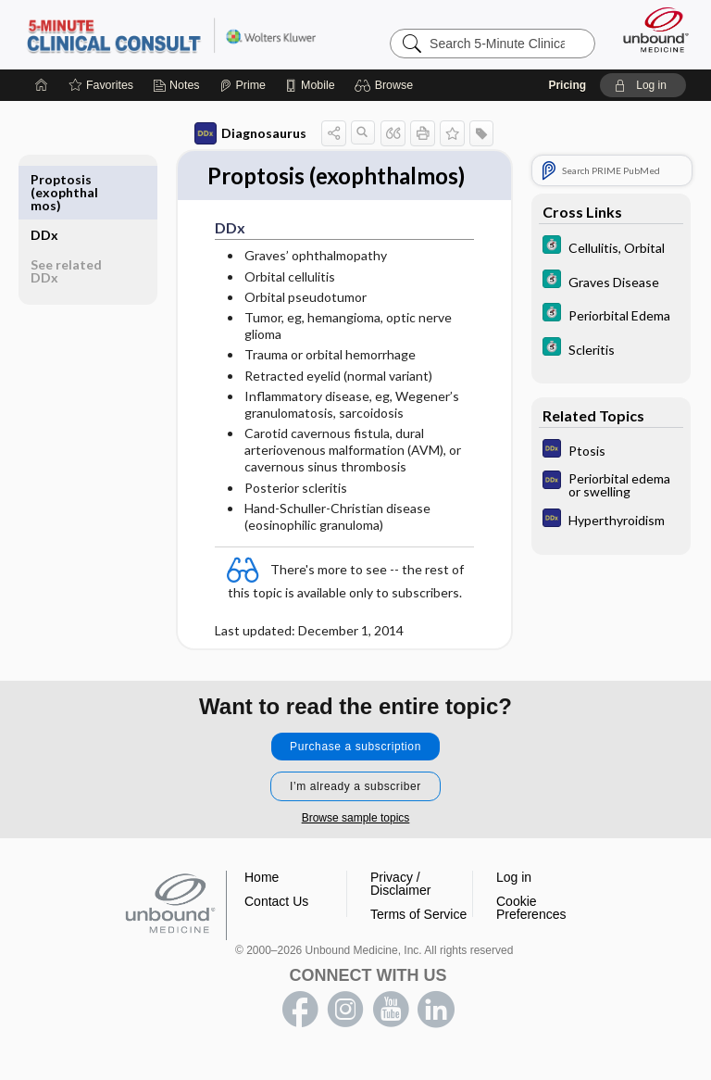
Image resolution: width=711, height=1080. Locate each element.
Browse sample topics (356, 838)
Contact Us (276, 921)
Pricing (567, 85)
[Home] (41, 85)
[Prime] (242, 85)
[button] (386, 85)
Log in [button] (513, 897)
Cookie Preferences (531, 928)
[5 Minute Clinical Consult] (611, 247)
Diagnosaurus (250, 133)
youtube (390, 1030)
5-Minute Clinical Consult (171, 34)
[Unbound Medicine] (650, 30)
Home (261, 897)
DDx (44, 179)
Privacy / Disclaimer (400, 904)
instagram (345, 1030)
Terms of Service (418, 934)
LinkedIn (436, 1030)
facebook (299, 1030)
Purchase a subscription (355, 766)
